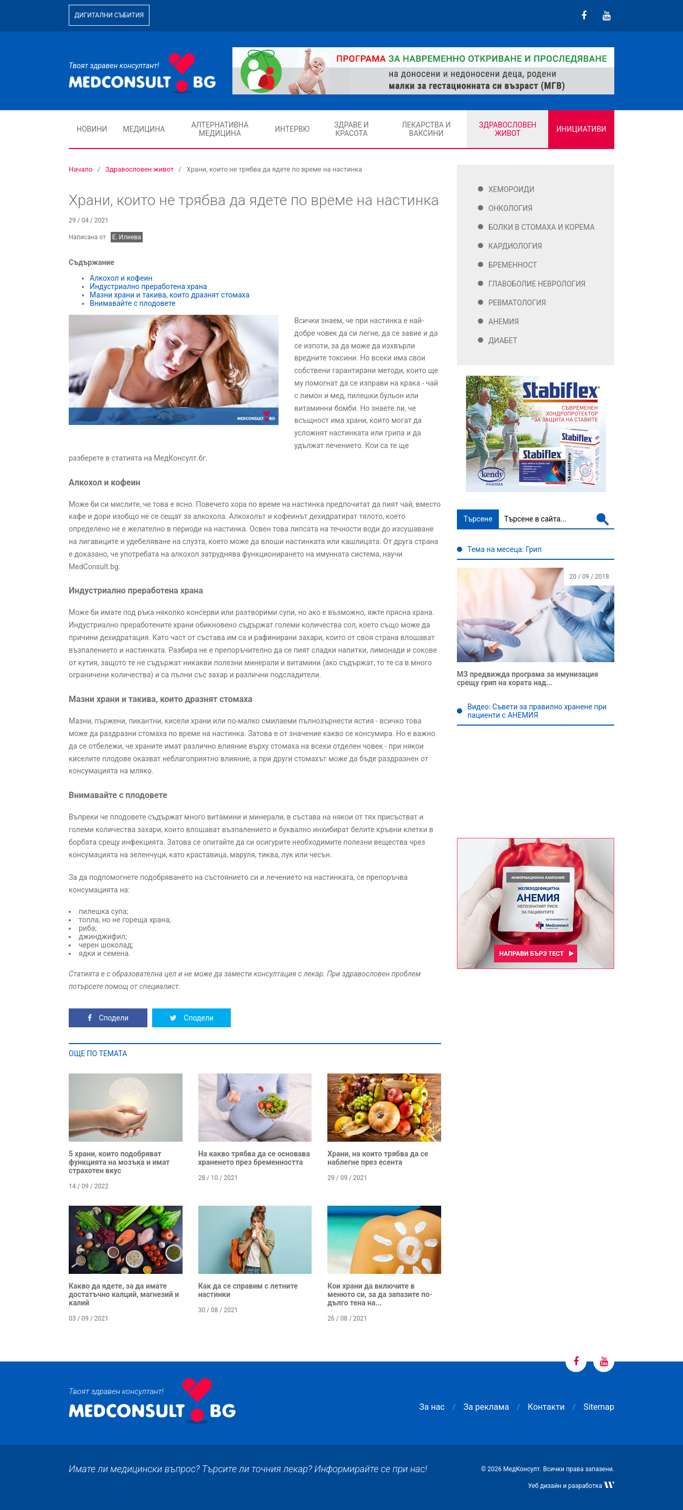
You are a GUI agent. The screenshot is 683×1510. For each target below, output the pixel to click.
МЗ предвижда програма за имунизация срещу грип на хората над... (527, 678)
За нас (431, 1407)
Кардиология (515, 246)
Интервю (292, 129)
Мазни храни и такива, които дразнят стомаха (170, 295)
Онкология (510, 208)
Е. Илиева (126, 237)
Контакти (546, 1407)
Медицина (144, 129)
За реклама (486, 1407)
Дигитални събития (109, 15)
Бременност (512, 265)
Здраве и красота (351, 129)
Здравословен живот (508, 129)
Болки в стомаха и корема (541, 227)
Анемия (503, 321)
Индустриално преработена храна (148, 286)
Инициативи (581, 129)
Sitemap (598, 1407)
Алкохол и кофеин (121, 278)
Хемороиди (511, 189)
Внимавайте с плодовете (133, 303)
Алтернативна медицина (220, 129)
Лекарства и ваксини (426, 129)
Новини (92, 129)
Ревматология (517, 303)
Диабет (502, 340)
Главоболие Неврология (536, 284)
